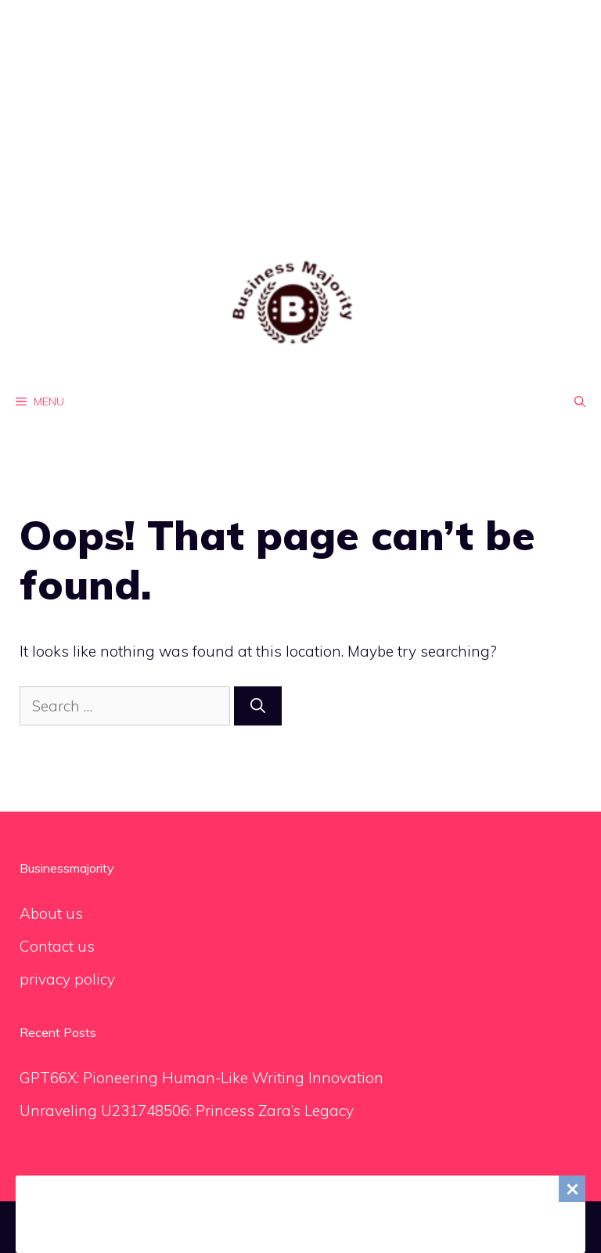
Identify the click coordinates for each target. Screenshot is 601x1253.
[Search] (258, 706)
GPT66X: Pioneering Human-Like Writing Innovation (201, 1077)
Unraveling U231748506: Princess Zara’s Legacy (187, 1110)
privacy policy (67, 979)
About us (51, 913)
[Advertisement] (300, 109)
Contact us (57, 946)
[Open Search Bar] (580, 401)
